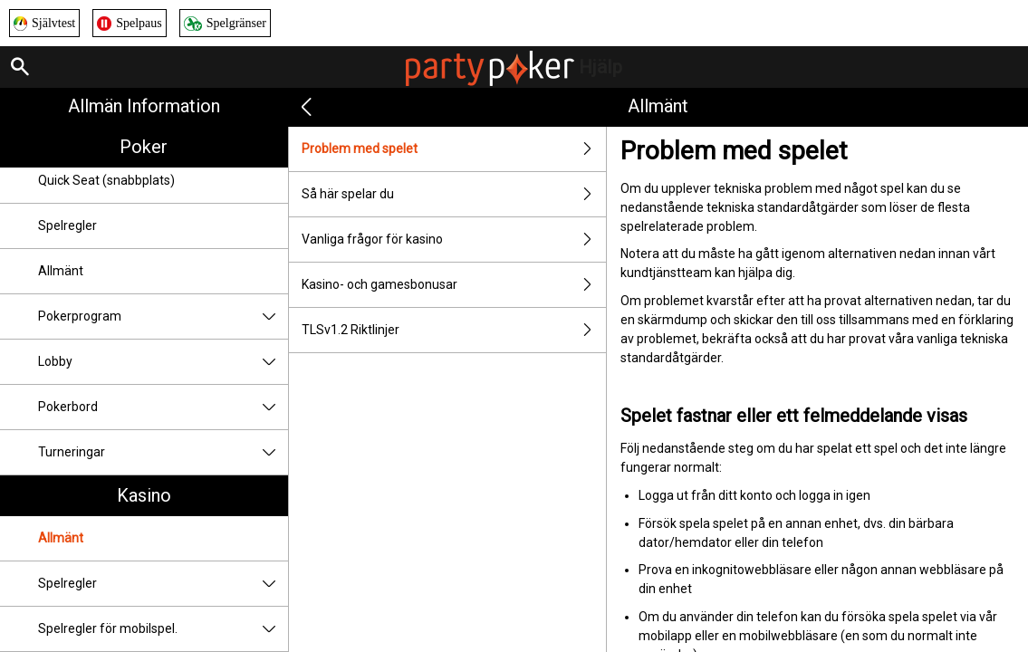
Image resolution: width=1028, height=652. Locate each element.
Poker (144, 147)
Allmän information (144, 106)
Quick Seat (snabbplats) (106, 180)
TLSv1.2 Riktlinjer (454, 330)
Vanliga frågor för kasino (454, 239)
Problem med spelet (454, 149)
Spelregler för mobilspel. (163, 629)
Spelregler (67, 225)
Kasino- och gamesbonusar (454, 285)
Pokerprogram (163, 316)
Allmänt (60, 271)
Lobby (163, 362)
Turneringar (163, 452)
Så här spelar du (454, 194)
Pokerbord (163, 407)
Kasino (144, 495)
